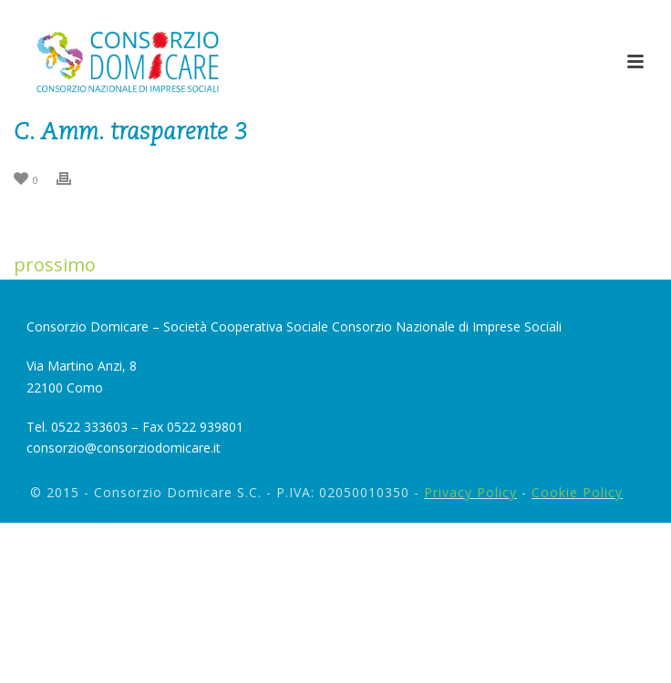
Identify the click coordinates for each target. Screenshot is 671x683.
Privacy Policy (470, 492)
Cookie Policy (577, 492)
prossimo (55, 264)
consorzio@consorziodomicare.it (123, 447)
